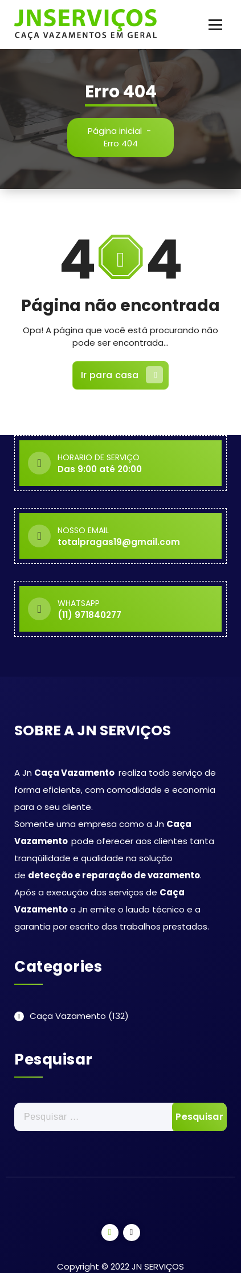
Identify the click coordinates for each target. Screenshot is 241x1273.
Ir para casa (122, 374)
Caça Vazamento (68, 1016)
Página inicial (115, 131)
